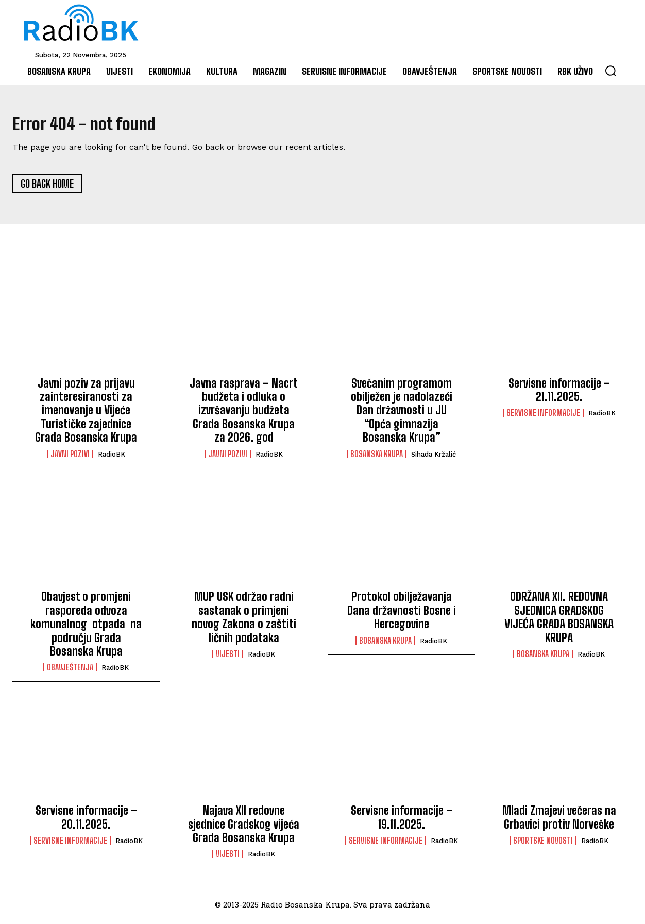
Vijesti (228, 658)
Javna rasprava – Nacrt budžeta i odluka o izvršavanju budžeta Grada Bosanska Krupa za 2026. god (244, 414)
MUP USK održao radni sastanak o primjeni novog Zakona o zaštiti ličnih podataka (244, 621)
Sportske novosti (543, 845)
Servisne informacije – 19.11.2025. (401, 821)
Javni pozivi (70, 458)
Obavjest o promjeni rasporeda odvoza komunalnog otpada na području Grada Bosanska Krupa (86, 628)
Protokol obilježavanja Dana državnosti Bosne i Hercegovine (401, 614)
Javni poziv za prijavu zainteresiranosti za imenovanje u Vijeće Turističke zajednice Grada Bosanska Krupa (86, 414)
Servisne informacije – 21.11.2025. (559, 394)
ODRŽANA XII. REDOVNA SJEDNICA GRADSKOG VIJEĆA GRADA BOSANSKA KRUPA (559, 621)
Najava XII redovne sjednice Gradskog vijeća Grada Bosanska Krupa (243, 828)
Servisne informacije (543, 417)
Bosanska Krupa (376, 458)
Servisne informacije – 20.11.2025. (86, 821)
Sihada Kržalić (433, 458)
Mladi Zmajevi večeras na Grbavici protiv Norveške (559, 821)
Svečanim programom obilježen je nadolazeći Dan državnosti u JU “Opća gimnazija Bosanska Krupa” (401, 414)
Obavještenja (70, 672)
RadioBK (111, 458)
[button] (610, 70)
